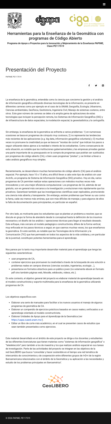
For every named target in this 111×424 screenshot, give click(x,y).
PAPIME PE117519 (13, 77)
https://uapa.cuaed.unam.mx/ (26, 320)
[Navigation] (104, 4)
